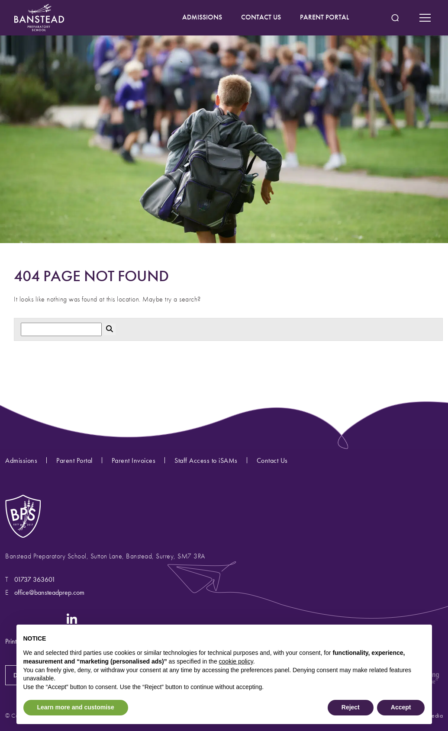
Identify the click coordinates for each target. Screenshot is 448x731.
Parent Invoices (134, 460)
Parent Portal (74, 460)
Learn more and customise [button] (75, 707)
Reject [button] (351, 707)
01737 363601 (34, 579)
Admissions (21, 460)
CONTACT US (261, 17)
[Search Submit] (395, 18)
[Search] (61, 329)
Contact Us (272, 460)
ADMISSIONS (202, 17)
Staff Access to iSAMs (206, 460)
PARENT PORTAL (324, 17)
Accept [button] (401, 707)
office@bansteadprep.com (49, 592)
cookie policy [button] (236, 661)
